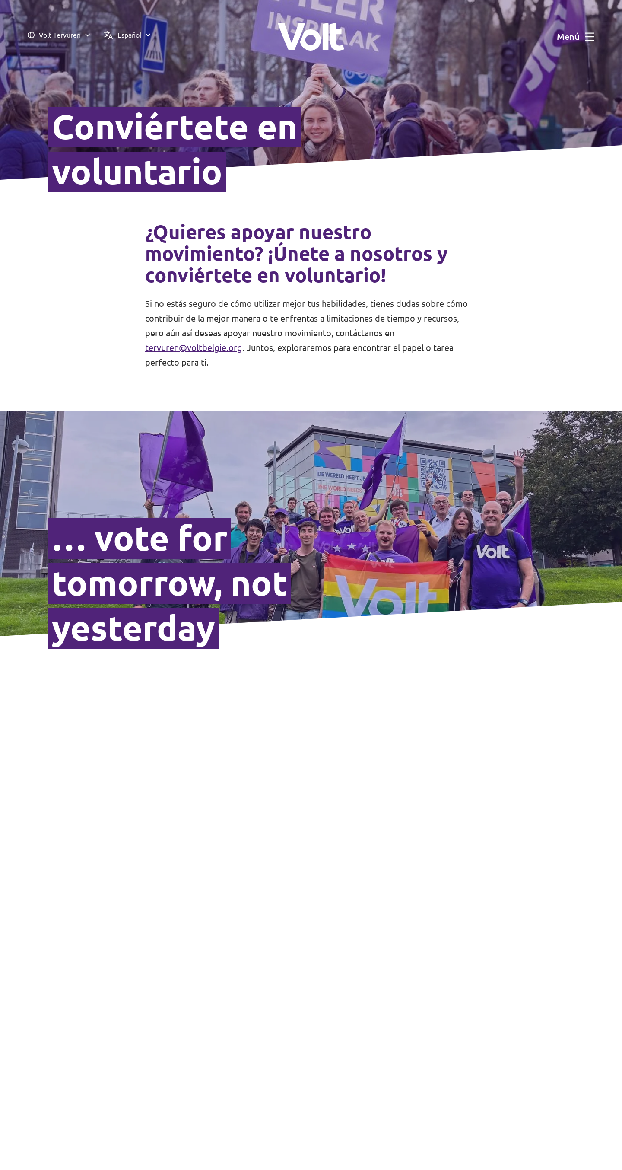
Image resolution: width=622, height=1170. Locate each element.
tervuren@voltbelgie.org (193, 348)
